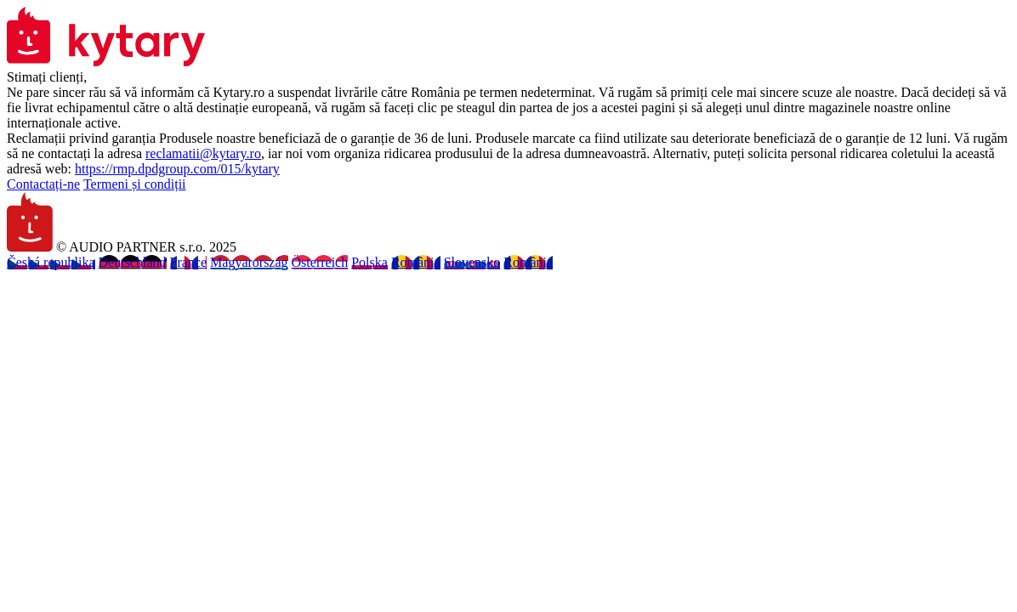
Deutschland (133, 262)
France (188, 262)
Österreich (320, 262)
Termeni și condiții (134, 184)
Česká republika (51, 262)
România (415, 262)
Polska (369, 262)
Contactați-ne (43, 184)
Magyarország (249, 262)
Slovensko (472, 262)
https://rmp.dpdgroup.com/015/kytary (177, 169)
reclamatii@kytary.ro (203, 153)
